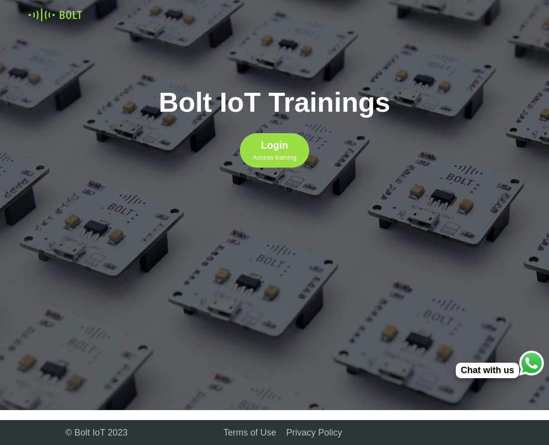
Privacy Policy (314, 433)
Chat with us (487, 370)
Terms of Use (249, 433)
